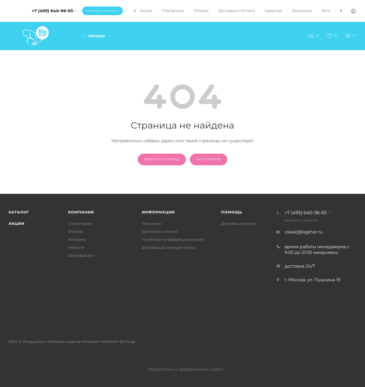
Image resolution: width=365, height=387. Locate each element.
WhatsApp (297, 299)
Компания (81, 212)
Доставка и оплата (159, 231)
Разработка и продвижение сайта (182, 369)
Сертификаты (81, 255)
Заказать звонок (102, 11)
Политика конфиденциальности (173, 239)
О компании (80, 223)
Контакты (77, 239)
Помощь (231, 212)
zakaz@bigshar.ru (304, 232)
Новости (76, 247)
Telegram (282, 299)
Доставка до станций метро (168, 247)
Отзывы (75, 231)
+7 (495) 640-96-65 (52, 10)
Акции (17, 223)
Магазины (151, 223)
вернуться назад (162, 159)
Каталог (19, 212)
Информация (158, 212)
